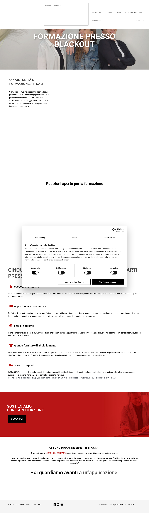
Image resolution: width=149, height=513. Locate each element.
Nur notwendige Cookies (74, 282)
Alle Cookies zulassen (108, 282)
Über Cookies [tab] (109, 237)
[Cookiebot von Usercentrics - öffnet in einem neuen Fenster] (114, 229)
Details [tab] (74, 237)
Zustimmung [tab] (39, 237)
